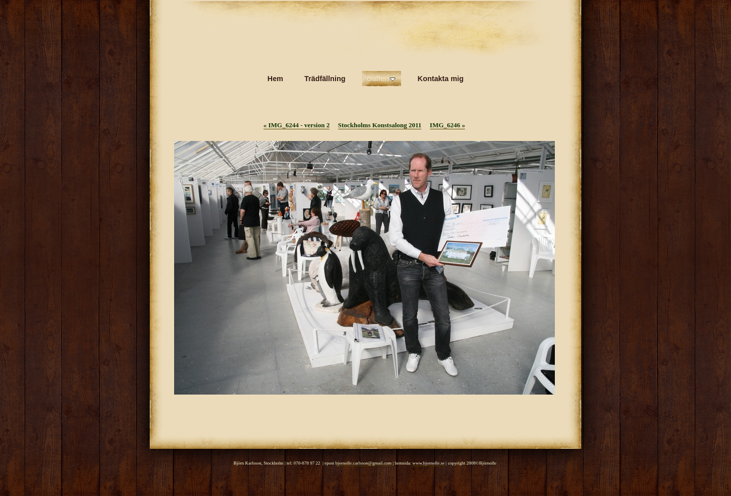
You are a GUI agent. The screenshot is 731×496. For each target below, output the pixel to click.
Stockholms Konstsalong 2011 (380, 125)
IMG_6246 (448, 125)
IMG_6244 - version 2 (296, 125)
